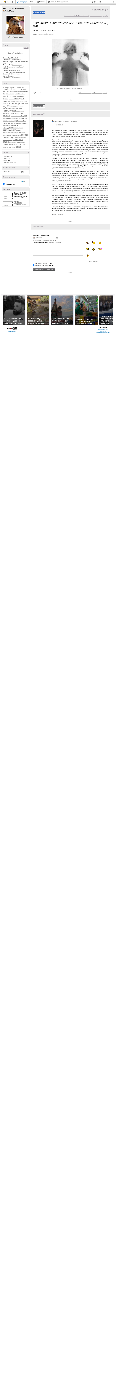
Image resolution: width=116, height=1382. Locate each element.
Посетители (18, 203)
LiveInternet (7, 2)
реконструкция (7, 132)
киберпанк (8, 108)
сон (8, 137)
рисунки (23, 132)
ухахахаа (22, 142)
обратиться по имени (70, 121)
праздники (8, 127)
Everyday (6, 156)
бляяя (4, 96)
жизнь (11, 103)
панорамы (22, 123)
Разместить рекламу (103, 332)
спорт (16, 137)
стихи (6, 142)
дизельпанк (14, 101)
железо (24, 101)
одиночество (20, 121)
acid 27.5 (7, 87)
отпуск (16, 123)
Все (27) (26, 48)
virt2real (8, 94)
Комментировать (57, 214)
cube (23, 87)
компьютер (19, 108)
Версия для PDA (103, 329)
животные (5, 103)
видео (21, 96)
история (20, 106)
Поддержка (92, 2)
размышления (9, 130)
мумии (17, 118)
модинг (24, 116)
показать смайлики (55, 242)
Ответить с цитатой (100, 93)
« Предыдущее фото (64, 88)
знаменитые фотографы (45, 34)
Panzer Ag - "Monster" (10, 58)
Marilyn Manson (8, 76)
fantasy (24, 89)
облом (5, 121)
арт (21, 94)
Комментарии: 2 (16, 59)
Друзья (11, 8)
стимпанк (19, 140)
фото (19, 144)
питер (16, 125)
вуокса (5, 99)
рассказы (18, 130)
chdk (17, 87)
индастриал (14, 106)
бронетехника (15, 96)
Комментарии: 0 (17, 65)
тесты (5, 160)
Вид (95, 2)
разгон (21, 127)
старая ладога (11, 140)
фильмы (7, 144)
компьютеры (9, 111)
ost (8, 91)
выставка (11, 99)
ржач (18, 132)
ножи (24, 118)
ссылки (5, 140)
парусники (5, 125)
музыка (11, 118)
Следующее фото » (77, 88)
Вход (31, 2)
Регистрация (23, 2)
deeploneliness (9, 89)
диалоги (6, 101)
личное (6, 115)
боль (9, 96)
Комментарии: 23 (17, 70)
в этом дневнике (10, 184)
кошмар (22, 111)
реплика (13, 132)
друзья (19, 101)
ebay (18, 89)
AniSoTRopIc (4, 11)
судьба (11, 142)
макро (12, 116)
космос (18, 111)
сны (5, 137)
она (5, 123)
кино (14, 108)
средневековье (22, 137)
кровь (12, 113)
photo (11, 91)
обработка (11, 120)
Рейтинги (42, 2)
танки (14, 142)
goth (4, 91)
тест (18, 142)
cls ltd (19, 87)
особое (10, 123)
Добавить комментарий (86, 93)
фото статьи (12, 147)
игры (9, 106)
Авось (52, 2)
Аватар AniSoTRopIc (15, 25)
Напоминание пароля (49, 240)
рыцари (14, 135)
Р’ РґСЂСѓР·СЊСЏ (17, 37)
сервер (24, 135)
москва (5, 118)
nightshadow (58, 121)
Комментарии (19, 8)
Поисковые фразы (20, 204)
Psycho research (8, 162)
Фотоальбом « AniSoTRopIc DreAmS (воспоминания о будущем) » (86, 16)
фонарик (14, 144)
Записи (5, 8)
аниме (17, 94)
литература (20, 113)
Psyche (5, 158)
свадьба (18, 135)
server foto (20, 91)
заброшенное (21, 103)
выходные (19, 98)
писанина (11, 125)
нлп (20, 118)
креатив (6, 113)
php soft (15, 91)
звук (4, 106)
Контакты (103, 331)
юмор (18, 147)
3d (3, 87)
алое (12, 94)
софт (12, 137)
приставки (16, 127)
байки (23, 94)
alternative (12, 87)
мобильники (17, 116)
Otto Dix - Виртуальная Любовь (14, 72)
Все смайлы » (93, 261)
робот (9, 135)
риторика (5, 135)
